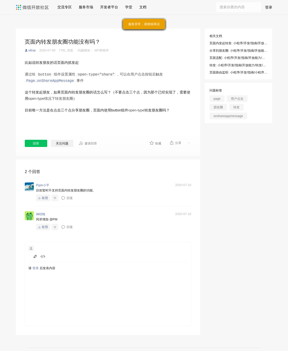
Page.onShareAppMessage (50, 80)
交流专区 (64, 7)
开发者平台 (109, 7)
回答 (36, 143)
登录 (268, 7)
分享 (175, 142)
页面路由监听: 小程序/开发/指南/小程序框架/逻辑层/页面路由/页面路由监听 (238, 72)
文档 (142, 7)
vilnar (32, 50)
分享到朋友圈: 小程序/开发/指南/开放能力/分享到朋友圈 (238, 50)
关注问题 (62, 143)
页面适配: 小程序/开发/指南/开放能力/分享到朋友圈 (238, 58)
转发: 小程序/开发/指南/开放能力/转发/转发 (238, 65)
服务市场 (86, 7)
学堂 (128, 7)
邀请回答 (88, 143)
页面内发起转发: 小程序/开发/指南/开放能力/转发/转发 (238, 43)
